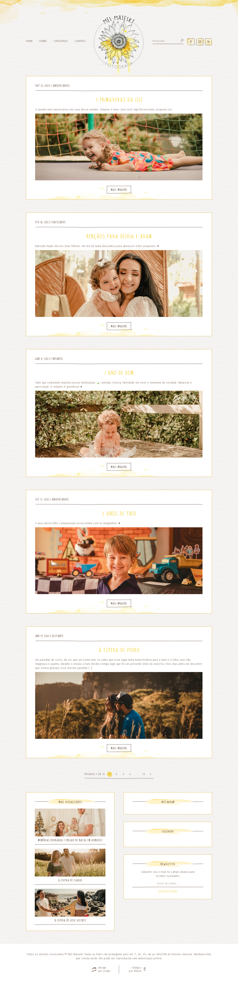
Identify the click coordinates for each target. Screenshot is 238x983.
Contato (80, 41)
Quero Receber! (167, 891)
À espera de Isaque (70, 880)
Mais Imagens (119, 190)
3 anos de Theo (119, 513)
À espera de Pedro (119, 650)
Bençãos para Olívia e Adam (119, 236)
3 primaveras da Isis (119, 99)
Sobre (43, 41)
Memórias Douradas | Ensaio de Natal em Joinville (70, 840)
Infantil (57, 359)
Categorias (61, 41)
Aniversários (61, 86)
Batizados (59, 222)
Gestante (58, 636)
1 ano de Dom (119, 372)
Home (29, 41)
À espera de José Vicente (70, 920)
